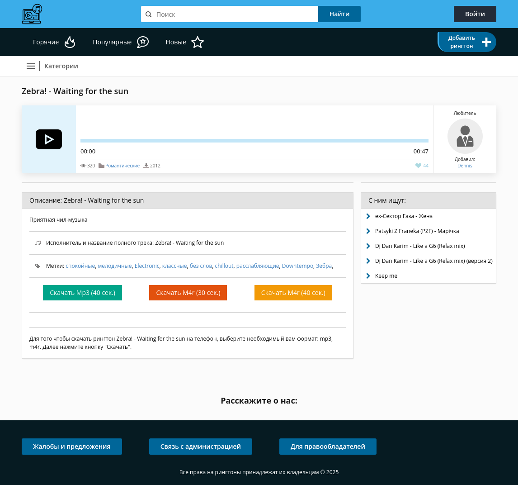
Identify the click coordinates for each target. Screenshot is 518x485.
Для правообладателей (328, 446)
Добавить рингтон (461, 42)
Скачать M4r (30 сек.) (188, 292)
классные (174, 266)
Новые (175, 42)
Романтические (122, 165)
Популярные (112, 42)
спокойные (80, 266)
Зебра (324, 266)
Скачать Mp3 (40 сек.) (82, 292)
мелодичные (115, 266)
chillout (224, 266)
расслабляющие (257, 266)
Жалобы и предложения (72, 446)
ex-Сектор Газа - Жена (404, 216)
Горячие (46, 42)
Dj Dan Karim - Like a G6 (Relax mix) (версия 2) (434, 261)
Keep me (386, 276)
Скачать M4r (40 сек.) (293, 292)
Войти (475, 14)
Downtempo (297, 266)
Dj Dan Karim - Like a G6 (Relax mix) (420, 246)
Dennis (464, 165)
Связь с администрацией (200, 446)
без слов (201, 266)
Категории (61, 66)
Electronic (147, 266)
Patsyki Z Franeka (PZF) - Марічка (417, 231)
